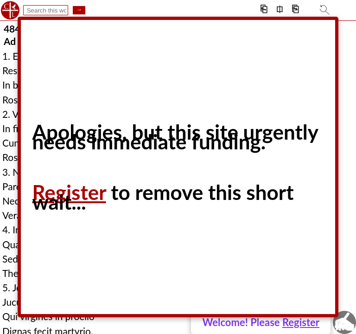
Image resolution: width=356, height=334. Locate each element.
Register (300, 322)
